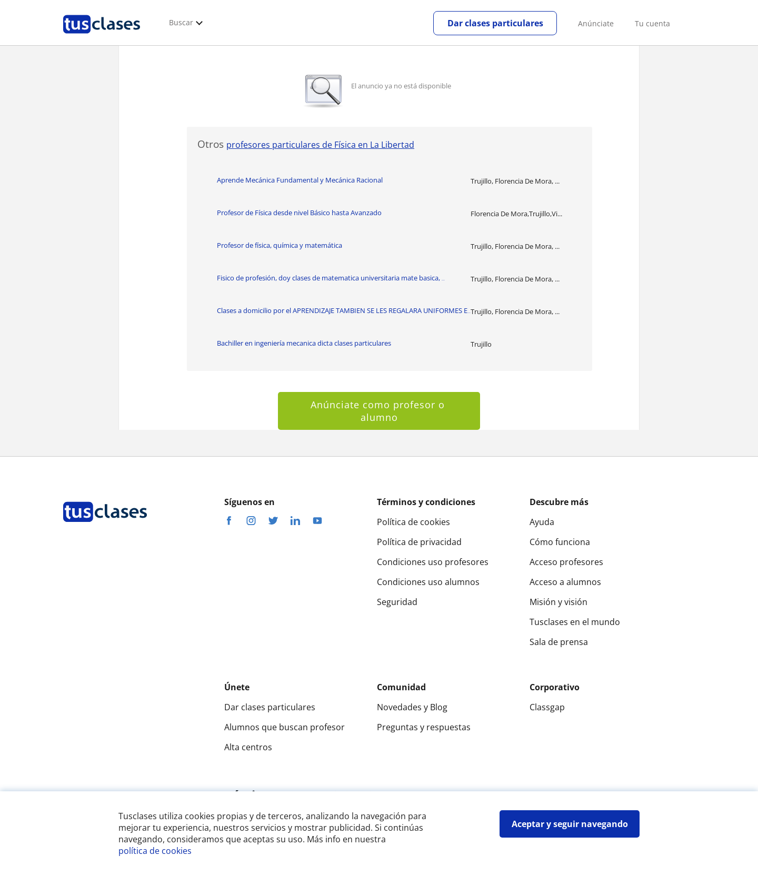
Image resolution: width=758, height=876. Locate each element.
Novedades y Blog (412, 707)
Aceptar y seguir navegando (570, 824)
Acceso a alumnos (565, 582)
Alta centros (248, 747)
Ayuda (542, 522)
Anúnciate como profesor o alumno (379, 411)
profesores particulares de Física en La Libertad (320, 144)
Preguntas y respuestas (424, 727)
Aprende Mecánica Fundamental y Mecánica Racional (300, 180)
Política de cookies (413, 522)
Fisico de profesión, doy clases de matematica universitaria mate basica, (331, 278)
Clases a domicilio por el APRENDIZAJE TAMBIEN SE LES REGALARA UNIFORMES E (344, 310)
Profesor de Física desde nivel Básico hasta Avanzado (299, 212)
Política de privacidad (419, 542)
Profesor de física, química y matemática (279, 245)
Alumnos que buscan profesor (284, 727)
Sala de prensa (559, 642)
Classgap (547, 707)
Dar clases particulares (495, 23)
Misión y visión (558, 602)
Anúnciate (596, 23)
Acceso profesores (566, 562)
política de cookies (155, 851)
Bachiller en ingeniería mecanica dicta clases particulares (304, 343)
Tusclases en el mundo (575, 622)
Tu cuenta (652, 23)
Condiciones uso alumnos (428, 582)
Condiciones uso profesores (432, 562)
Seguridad (397, 602)
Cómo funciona (560, 542)
